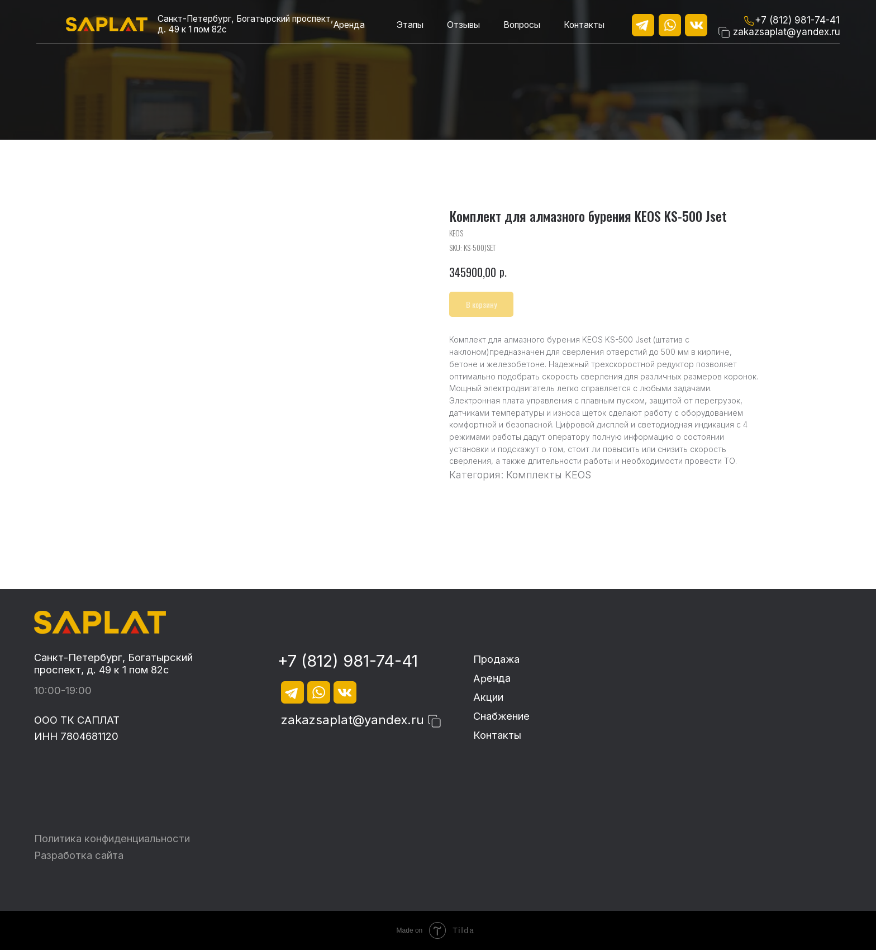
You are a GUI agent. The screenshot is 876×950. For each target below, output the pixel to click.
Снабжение (501, 716)
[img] (106, 24)
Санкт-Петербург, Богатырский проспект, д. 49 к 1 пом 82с (113, 663)
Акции (488, 697)
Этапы (410, 25)
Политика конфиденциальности (112, 838)
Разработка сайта (78, 855)
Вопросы (521, 25)
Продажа (496, 659)
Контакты (584, 25)
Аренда (349, 25)
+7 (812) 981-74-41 (797, 20)
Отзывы (463, 25)
